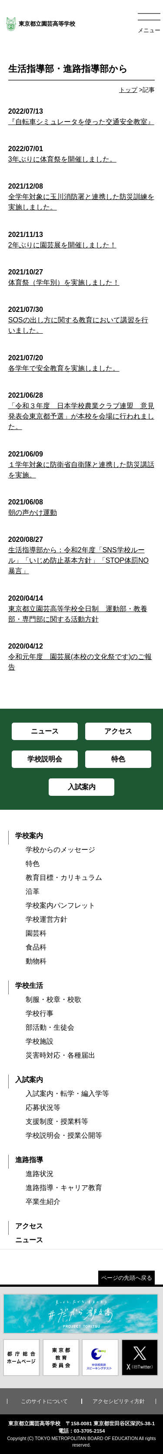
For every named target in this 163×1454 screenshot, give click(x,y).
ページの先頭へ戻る (126, 1278)
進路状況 (39, 1173)
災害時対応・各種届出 (60, 1055)
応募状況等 (43, 1107)
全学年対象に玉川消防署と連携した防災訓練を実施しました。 (81, 197)
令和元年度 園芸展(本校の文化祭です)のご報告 (81, 656)
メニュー (149, 30)
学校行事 (39, 1013)
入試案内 (29, 1079)
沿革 (33, 891)
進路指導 (29, 1159)
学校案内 (29, 835)
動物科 (36, 961)
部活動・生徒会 (50, 1027)
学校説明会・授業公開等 (64, 1135)
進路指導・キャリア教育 (64, 1187)
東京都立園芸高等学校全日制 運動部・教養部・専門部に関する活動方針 (81, 609)
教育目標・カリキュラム (64, 877)
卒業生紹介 (43, 1201)
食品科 (36, 947)
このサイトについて (44, 1401)
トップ (128, 89)
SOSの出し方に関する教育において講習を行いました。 (81, 320)
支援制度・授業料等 (57, 1121)
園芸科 (36, 933)
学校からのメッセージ (60, 849)
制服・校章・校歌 (53, 999)
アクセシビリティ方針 (119, 1401)
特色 (33, 863)
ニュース (29, 1240)
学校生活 (29, 985)
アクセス (29, 1226)
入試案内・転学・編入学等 (67, 1093)
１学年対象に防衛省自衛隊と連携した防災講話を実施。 (81, 464)
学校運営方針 (46, 919)
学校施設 (39, 1041)
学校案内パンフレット (60, 905)
